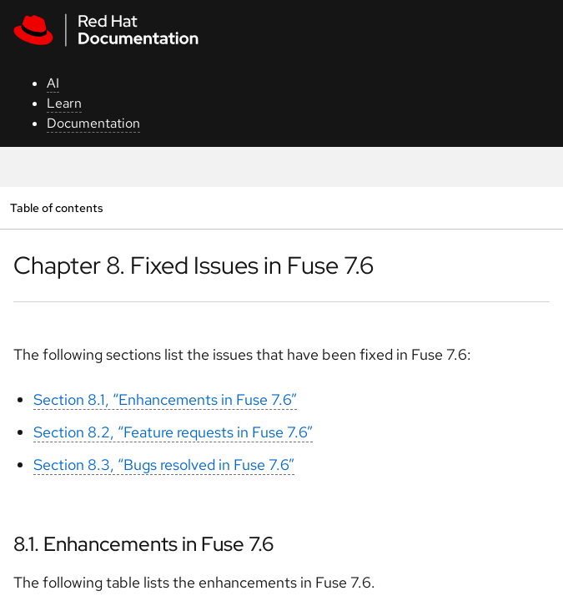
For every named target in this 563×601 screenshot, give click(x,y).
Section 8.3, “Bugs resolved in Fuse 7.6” (163, 464)
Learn (64, 103)
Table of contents (56, 207)
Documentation (93, 123)
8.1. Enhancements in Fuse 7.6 (143, 544)
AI (53, 83)
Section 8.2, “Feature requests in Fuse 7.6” (173, 432)
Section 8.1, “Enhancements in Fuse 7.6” (165, 399)
